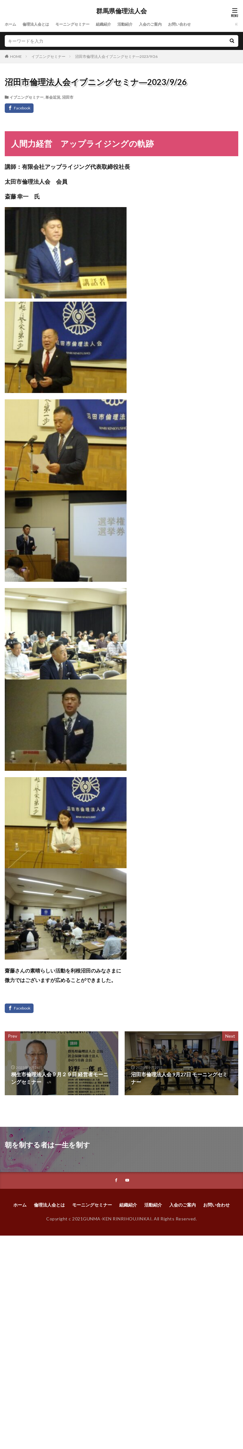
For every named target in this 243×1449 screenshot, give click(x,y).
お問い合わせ (202, 24)
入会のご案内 (169, 24)
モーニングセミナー (82, 24)
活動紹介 (141, 24)
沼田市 (67, 97)
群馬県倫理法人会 (121, 11)
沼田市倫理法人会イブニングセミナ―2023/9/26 (116, 56)
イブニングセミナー (48, 56)
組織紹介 (117, 24)
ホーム (11, 24)
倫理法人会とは (39, 24)
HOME (16, 56)
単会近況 (52, 97)
